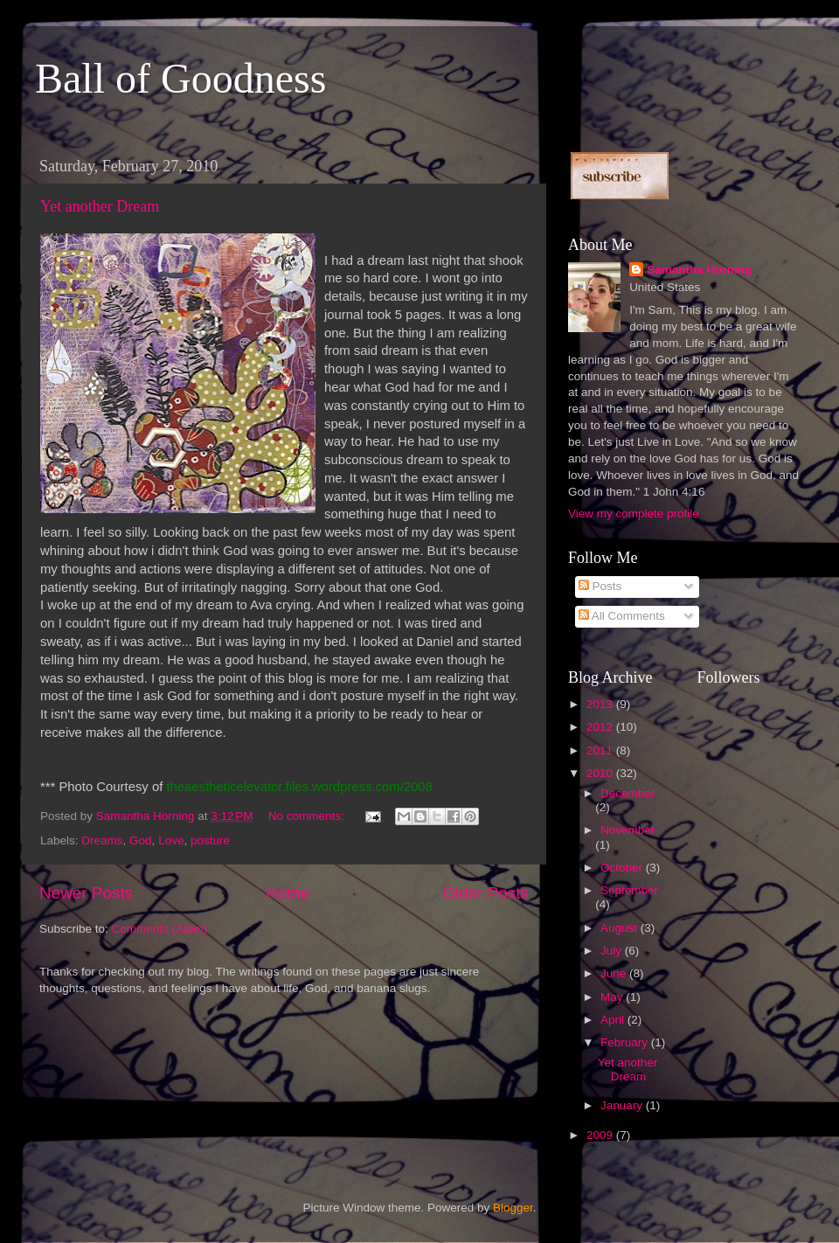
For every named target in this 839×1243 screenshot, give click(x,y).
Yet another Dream (99, 206)
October (623, 867)
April (614, 1019)
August (620, 927)
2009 (601, 1135)
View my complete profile (633, 513)
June (614, 973)
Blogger (513, 1207)
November (627, 830)
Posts (600, 586)
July (612, 950)
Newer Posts (86, 893)
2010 (601, 773)
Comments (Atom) (160, 928)
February (625, 1042)
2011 (601, 750)
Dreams (101, 840)
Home (287, 893)
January (623, 1105)
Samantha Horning (699, 269)
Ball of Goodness (180, 78)
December (627, 793)
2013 (601, 704)
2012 (601, 726)
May (613, 996)
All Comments (622, 615)
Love (171, 840)
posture (210, 840)
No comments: (308, 816)
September (629, 890)
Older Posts (485, 893)
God (140, 840)
